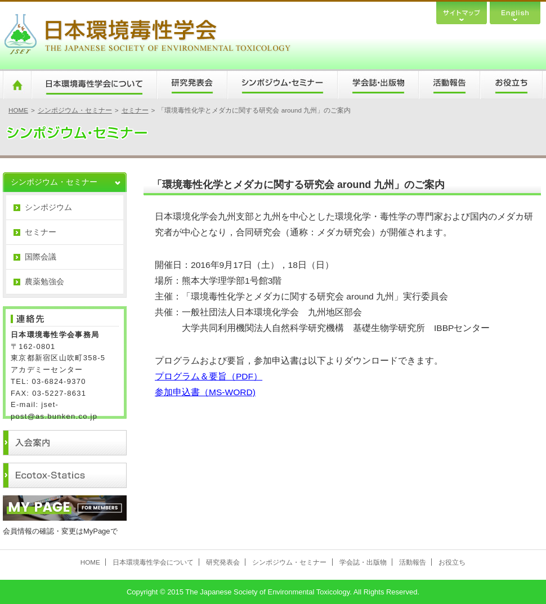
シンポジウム (48, 207)
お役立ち (511, 85)
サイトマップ (461, 12)
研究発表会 (191, 85)
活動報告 (449, 85)
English (515, 12)
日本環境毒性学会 (147, 35)
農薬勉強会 (44, 281)
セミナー (135, 110)
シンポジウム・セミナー (282, 85)
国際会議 (40, 256)
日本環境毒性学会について (93, 85)
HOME (17, 85)
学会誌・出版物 (377, 85)
